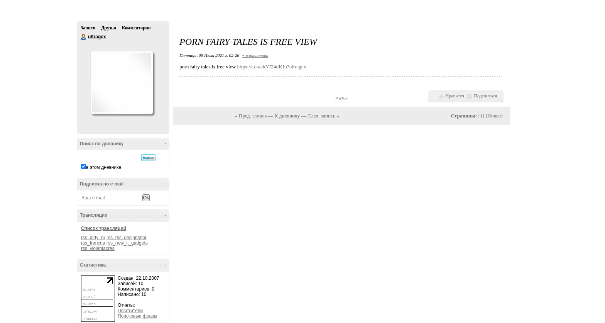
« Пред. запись (251, 116)
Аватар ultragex (121, 83)
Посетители (130, 310)
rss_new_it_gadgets (127, 243)
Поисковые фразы (137, 316)
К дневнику (287, 116)
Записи (88, 28)
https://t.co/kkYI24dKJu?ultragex (271, 67)
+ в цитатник (255, 55)
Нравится (455, 96)
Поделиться (485, 96)
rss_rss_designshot (126, 237)
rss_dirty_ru (93, 237)
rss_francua (93, 243)
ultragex (84, 37)
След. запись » (323, 116)
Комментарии (136, 28)
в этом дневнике (103, 167)
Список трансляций (103, 228)
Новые (494, 116)
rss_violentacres (98, 248)
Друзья (108, 28)
